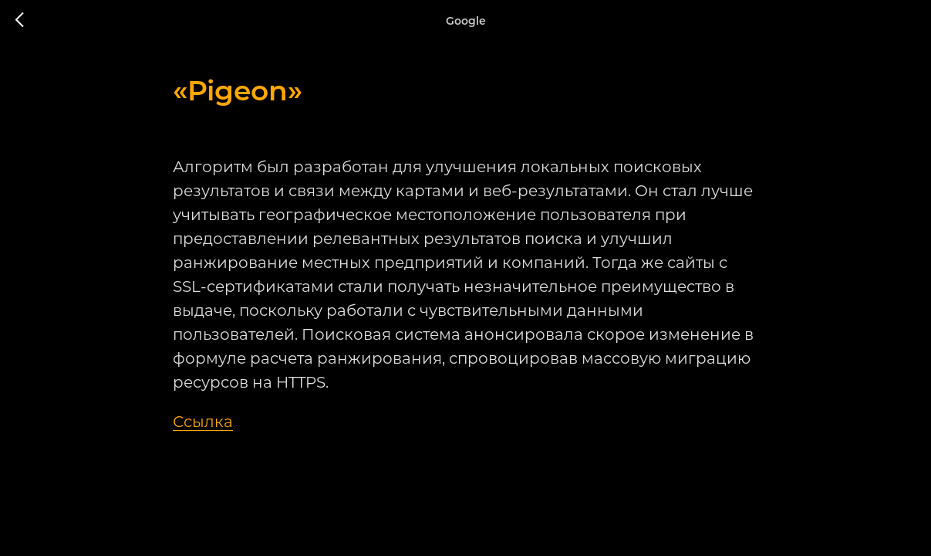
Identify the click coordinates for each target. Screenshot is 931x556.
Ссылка (203, 421)
